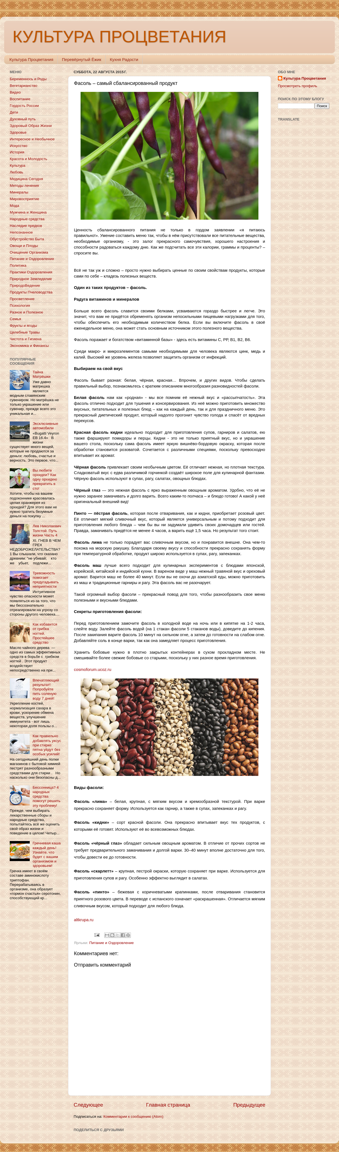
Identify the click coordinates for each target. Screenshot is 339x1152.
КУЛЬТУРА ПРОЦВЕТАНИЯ (119, 36)
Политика (18, 265)
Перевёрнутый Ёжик (81, 59)
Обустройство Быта (27, 239)
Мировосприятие (24, 199)
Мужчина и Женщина (28, 212)
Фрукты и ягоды (23, 325)
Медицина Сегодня (26, 179)
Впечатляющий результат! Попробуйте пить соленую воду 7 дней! (46, 689)
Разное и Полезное (26, 312)
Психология (20, 305)
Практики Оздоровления (31, 272)
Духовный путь (23, 119)
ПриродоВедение (25, 285)
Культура (17, 165)
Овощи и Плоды (24, 246)
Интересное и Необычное (32, 139)
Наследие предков (26, 226)
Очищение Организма (29, 252)
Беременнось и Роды (28, 79)
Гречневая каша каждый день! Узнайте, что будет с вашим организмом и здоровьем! (47, 854)
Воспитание (20, 99)
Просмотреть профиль (297, 86)
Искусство (18, 146)
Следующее (88, 1105)
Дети (14, 112)
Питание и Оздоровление (111, 943)
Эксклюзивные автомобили (45, 425)
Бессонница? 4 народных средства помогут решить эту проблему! (46, 796)
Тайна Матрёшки (41, 374)
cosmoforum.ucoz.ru (92, 669)
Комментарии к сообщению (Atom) (133, 1116)
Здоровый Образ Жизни (31, 126)
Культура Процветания (31, 59)
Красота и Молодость (28, 159)
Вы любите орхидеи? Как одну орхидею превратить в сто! (45, 479)
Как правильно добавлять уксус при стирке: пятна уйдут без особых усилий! (47, 745)
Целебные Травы (25, 332)
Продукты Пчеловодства (31, 292)
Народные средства (27, 219)
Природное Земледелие (31, 279)
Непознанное (21, 232)
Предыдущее (249, 1105)
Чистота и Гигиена (25, 339)
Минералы (19, 192)
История (17, 152)
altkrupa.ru (83, 920)
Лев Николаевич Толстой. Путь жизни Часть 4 (47, 530)
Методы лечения (24, 185)
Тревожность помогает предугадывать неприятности (46, 580)
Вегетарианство (23, 86)
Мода (14, 206)
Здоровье (18, 132)
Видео (15, 92)
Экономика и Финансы (29, 346)
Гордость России (24, 106)
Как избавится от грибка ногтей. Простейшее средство (45, 633)
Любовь (16, 172)
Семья (15, 319)
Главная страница (168, 1105)
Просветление (22, 299)
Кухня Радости (124, 59)
